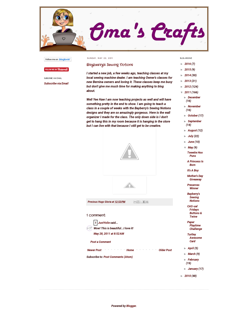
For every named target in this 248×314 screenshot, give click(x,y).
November (194, 106)
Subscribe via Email (56, 83)
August (193, 130)
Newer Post (94, 250)
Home (130, 250)
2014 (188, 75)
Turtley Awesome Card (194, 238)
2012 (188, 86)
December (194, 97)
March (192, 254)
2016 (188, 63)
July (191, 136)
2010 (188, 275)
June (191, 141)
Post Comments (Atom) (118, 257)
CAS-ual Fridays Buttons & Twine (194, 211)
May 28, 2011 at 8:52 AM (109, 233)
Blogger (131, 306)
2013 (188, 81)
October (193, 115)
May (191, 147)
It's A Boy (193, 170)
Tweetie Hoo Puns (195, 154)
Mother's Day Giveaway (195, 177)
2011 (188, 92)
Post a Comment (100, 241)
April (191, 248)
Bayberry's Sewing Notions (110, 64)
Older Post (165, 250)
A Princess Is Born (195, 163)
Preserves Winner (193, 186)
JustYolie (104, 222)
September (194, 121)
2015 (188, 69)
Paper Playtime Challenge (194, 225)
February (193, 259)
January (193, 268)
